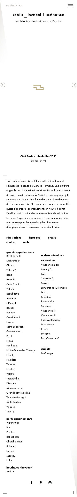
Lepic (44, 292)
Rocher (10, 308)
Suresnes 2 (47, 278)
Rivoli (9, 336)
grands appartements (20, 252)
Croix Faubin (13, 284)
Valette (10, 374)
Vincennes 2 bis (50, 264)
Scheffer (10, 446)
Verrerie (10, 407)
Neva (9, 341)
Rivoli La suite (13, 256)
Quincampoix (14, 331)
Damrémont (13, 260)
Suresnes (46, 306)
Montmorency (14, 388)
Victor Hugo (13, 422)
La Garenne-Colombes (54, 287)
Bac (8, 427)
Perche (10, 432)
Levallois (11, 359)
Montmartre (47, 324)
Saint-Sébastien (15, 326)
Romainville (47, 301)
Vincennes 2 (48, 315)
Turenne (10, 364)
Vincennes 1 (48, 310)
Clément (11, 303)
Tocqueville (12, 378)
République (12, 293)
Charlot (10, 265)
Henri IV (10, 279)
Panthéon (11, 345)
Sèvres (44, 283)
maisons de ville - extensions (52, 258)
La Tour (10, 451)
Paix (43, 274)
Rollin (9, 460)
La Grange (47, 353)
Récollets (11, 383)
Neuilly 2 (46, 269)
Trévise (10, 411)
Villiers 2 (11, 270)
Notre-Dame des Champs (20, 350)
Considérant (13, 317)
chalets (45, 349)
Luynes (10, 322)
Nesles (10, 369)
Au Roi (10, 471)
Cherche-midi (14, 441)
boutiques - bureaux (19, 467)
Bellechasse (13, 437)
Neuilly (10, 355)
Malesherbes (13, 402)
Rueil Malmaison (50, 320)
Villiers (10, 289)
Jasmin (44, 329)
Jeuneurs (11, 298)
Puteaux (45, 333)
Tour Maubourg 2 (16, 397)
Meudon (46, 297)
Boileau (10, 312)
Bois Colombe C (50, 338)
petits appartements (19, 418)
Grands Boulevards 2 (18, 392)
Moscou (10, 455)
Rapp (9, 274)
